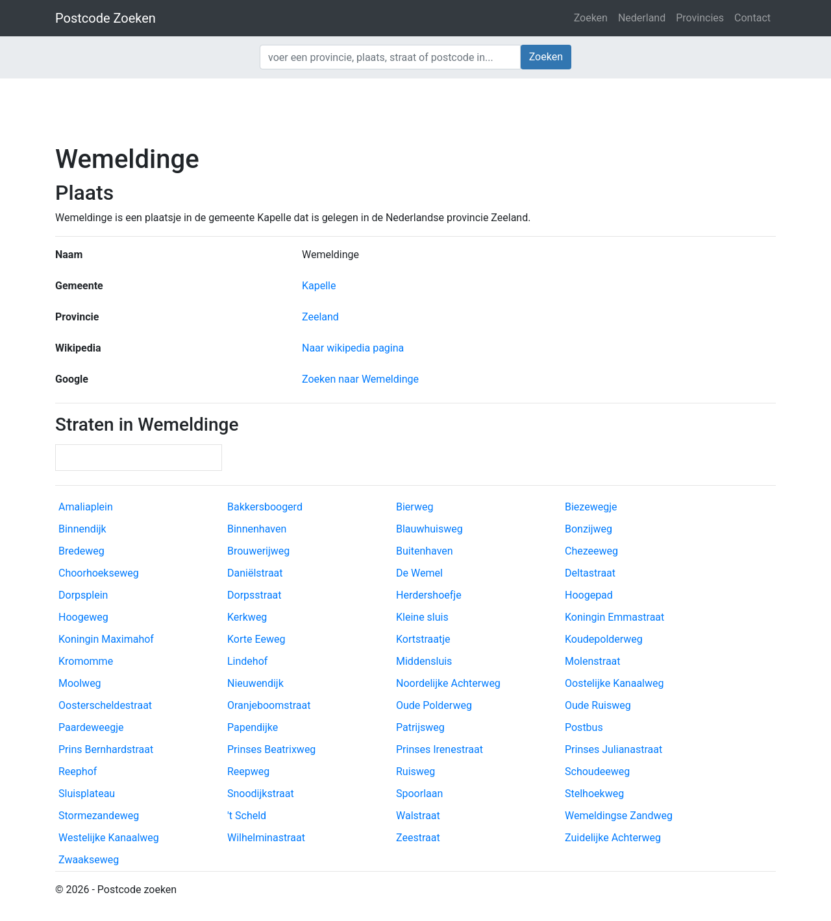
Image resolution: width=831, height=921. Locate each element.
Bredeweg (81, 551)
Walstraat (418, 815)
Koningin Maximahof (106, 639)
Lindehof (247, 661)
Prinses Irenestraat (439, 749)
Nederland (641, 18)
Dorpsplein (83, 595)
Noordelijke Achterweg (448, 683)
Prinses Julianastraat (613, 749)
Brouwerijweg (258, 551)
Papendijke (252, 727)
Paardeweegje (90, 727)
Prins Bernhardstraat (105, 749)
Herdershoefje (429, 595)
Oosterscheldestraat (105, 705)
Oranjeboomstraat (268, 705)
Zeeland (320, 317)
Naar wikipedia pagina (353, 348)
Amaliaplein (85, 507)
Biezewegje (591, 507)
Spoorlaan (419, 793)
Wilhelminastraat (266, 837)
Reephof (77, 771)
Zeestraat (418, 837)
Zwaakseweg (88, 860)
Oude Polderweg (434, 705)
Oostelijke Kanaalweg (614, 683)
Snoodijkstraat (260, 793)
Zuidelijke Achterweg (613, 837)
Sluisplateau (86, 793)
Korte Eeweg (256, 639)
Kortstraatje (423, 639)
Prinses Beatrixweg (271, 749)
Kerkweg (247, 617)
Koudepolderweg (604, 639)
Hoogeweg (83, 617)
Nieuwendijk (255, 683)
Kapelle (319, 286)
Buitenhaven (424, 551)
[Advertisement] (415, 110)
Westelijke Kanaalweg (108, 837)
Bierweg (414, 507)
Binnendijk (82, 529)
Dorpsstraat (254, 595)
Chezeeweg (591, 551)
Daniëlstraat (255, 573)
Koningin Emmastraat (614, 617)
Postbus (584, 727)
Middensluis (424, 661)
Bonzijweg (588, 529)
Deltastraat (590, 573)
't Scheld (246, 815)
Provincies (700, 18)
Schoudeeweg (597, 771)
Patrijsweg (420, 727)
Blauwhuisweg (429, 529)
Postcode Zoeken (105, 18)
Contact (752, 18)
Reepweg (248, 771)
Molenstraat (593, 661)
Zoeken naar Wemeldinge (360, 379)
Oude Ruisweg (598, 705)
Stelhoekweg (594, 793)
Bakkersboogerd (265, 507)
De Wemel (419, 573)
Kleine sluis (422, 617)
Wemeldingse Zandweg (619, 815)
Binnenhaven (256, 529)
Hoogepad (589, 595)
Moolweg (79, 683)
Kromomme (85, 661)
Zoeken (591, 18)
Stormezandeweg (98, 815)
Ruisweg (415, 771)
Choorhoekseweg (98, 573)
